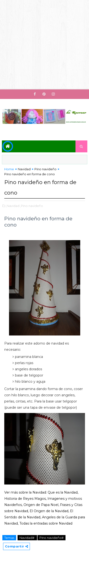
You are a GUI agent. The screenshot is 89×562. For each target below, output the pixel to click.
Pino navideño (45, 169)
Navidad (24, 169)
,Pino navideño (31, 206)
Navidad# (27, 538)
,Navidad (12, 206)
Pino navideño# (51, 538)
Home (9, 169)
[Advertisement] (44, 44)
